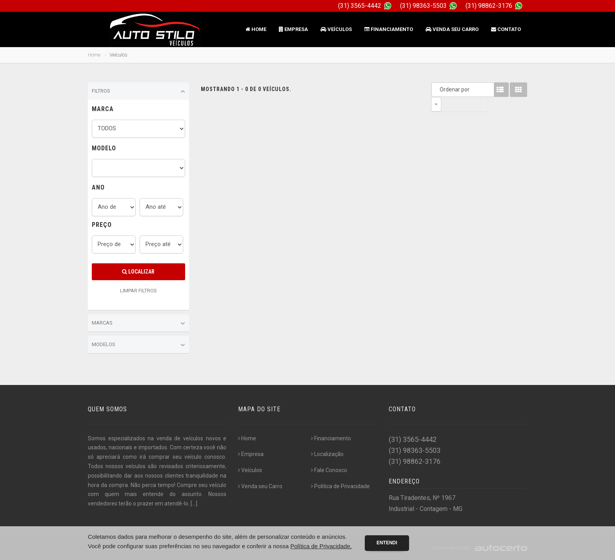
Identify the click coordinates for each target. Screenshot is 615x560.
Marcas (138, 323)
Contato (506, 29)
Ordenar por (438, 89)
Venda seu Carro (452, 29)
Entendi (387, 542)
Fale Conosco (329, 470)
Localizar (138, 271)
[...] (194, 503)
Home (256, 29)
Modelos (138, 344)
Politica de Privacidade (340, 486)
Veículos (336, 29)
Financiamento (388, 29)
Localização (327, 454)
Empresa (293, 29)
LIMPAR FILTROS (138, 291)
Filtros (138, 91)
